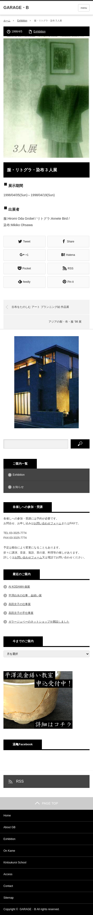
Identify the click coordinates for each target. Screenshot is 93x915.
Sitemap (8, 897)
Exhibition (22, 20)
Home (7, 815)
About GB (9, 827)
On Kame (9, 850)
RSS (20, 781)
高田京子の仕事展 (20, 604)
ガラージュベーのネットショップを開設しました (39, 621)
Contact (8, 886)
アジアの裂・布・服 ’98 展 (65, 321)
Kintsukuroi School (14, 862)
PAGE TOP (46, 803)
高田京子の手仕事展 (21, 613)
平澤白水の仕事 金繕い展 (25, 595)
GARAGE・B (28, 909)
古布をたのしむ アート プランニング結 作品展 (40, 307)
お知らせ (18, 487)
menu (84, 7)
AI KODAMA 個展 (19, 586)
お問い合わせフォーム (47, 523)
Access (7, 874)
